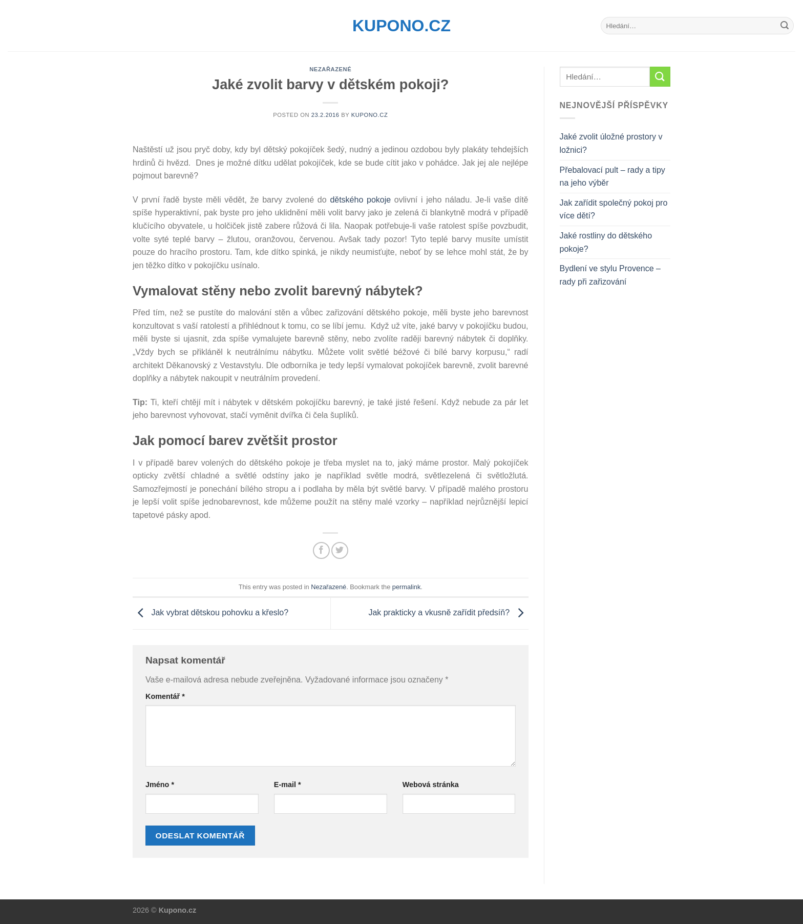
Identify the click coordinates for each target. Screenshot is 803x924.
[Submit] (784, 25)
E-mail (287, 784)
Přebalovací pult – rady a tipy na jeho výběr (612, 177)
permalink (406, 587)
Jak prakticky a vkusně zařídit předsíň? (448, 613)
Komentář (165, 696)
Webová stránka (431, 784)
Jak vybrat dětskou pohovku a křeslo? (210, 613)
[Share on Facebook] (321, 550)
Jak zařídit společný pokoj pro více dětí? (614, 209)
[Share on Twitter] (339, 550)
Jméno (159, 784)
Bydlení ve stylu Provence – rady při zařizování (610, 275)
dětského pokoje (360, 199)
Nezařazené (330, 69)
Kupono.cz (401, 25)
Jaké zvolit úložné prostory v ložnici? (611, 143)
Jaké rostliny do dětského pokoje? (606, 242)
